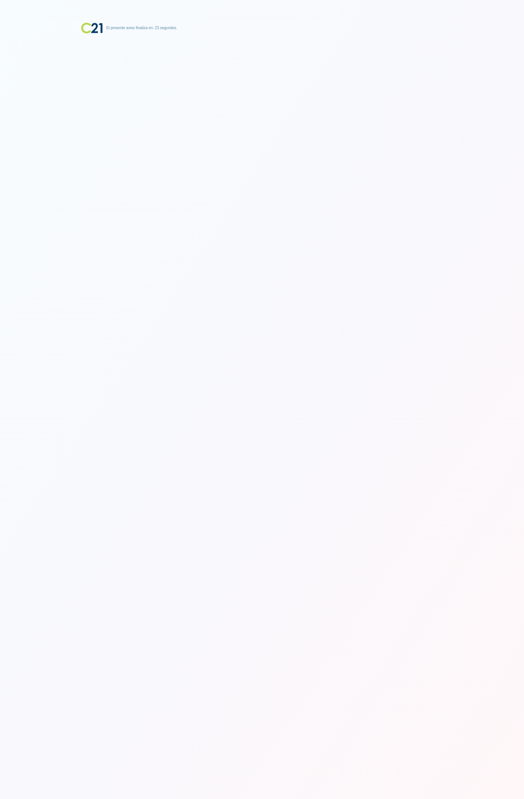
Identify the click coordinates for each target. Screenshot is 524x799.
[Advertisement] (262, 80)
